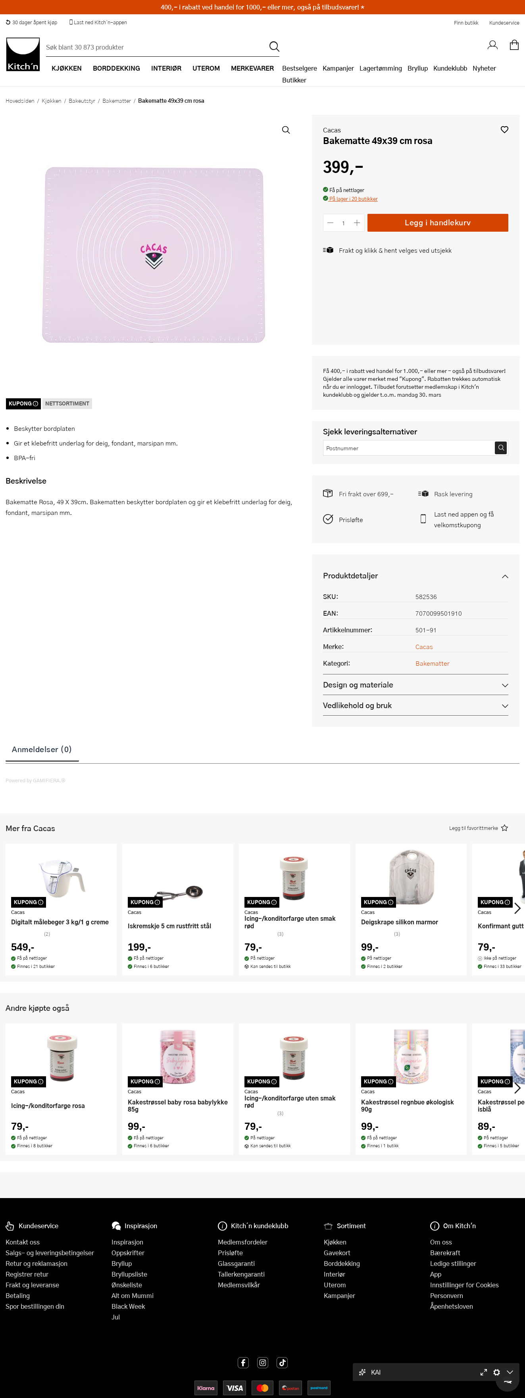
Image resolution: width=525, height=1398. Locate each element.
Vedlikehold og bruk (357, 705)
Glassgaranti (236, 1263)
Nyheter (484, 68)
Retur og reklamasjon (36, 1263)
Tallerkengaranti (241, 1274)
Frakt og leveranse (32, 1284)
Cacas (332, 129)
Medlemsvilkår (239, 1284)
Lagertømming (381, 68)
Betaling (18, 1295)
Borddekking (342, 1263)
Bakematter (116, 100)
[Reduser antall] (330, 222)
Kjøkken (52, 100)
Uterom (335, 1284)
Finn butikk (466, 22)
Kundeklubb (450, 68)
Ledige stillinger (453, 1263)
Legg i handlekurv (438, 222)
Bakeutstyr (82, 100)
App (435, 1274)
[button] (504, 129)
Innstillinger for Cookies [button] (464, 1284)
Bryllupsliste (129, 1274)
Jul (116, 1316)
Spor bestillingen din (35, 1306)
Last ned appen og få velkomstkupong (464, 519)
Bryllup (418, 68)
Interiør (334, 1274)
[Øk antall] (357, 222)
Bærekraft (445, 1252)
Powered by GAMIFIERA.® (35, 780)
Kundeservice (504, 22)
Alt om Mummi (133, 1295)
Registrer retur (27, 1274)
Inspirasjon (127, 1241)
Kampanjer (338, 68)
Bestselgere (299, 68)
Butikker (294, 79)
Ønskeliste (127, 1284)
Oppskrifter (128, 1252)
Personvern (446, 1295)
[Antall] (344, 222)
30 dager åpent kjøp (31, 22)
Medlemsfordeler (242, 1241)
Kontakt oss (23, 1241)
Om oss (441, 1241)
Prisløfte (351, 519)
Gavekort (337, 1252)
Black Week (128, 1306)
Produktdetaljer (350, 575)
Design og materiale (358, 684)
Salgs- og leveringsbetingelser (50, 1252)
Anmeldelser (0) (42, 749)
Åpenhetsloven (451, 1306)
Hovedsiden (20, 100)
